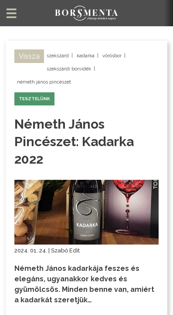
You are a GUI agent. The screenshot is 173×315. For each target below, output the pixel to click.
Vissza (29, 56)
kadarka (86, 56)
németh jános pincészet (44, 82)
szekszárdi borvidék (69, 69)
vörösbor (112, 56)
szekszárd (58, 56)
